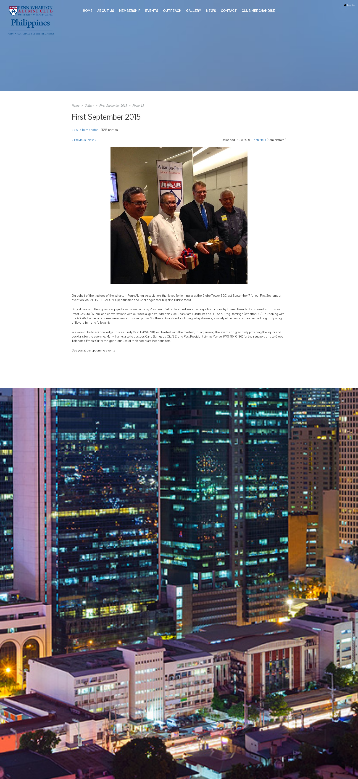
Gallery (89, 105)
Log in (351, 5)
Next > (91, 140)
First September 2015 (113, 105)
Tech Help (259, 140)
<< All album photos (85, 130)
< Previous (79, 140)
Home (75, 105)
